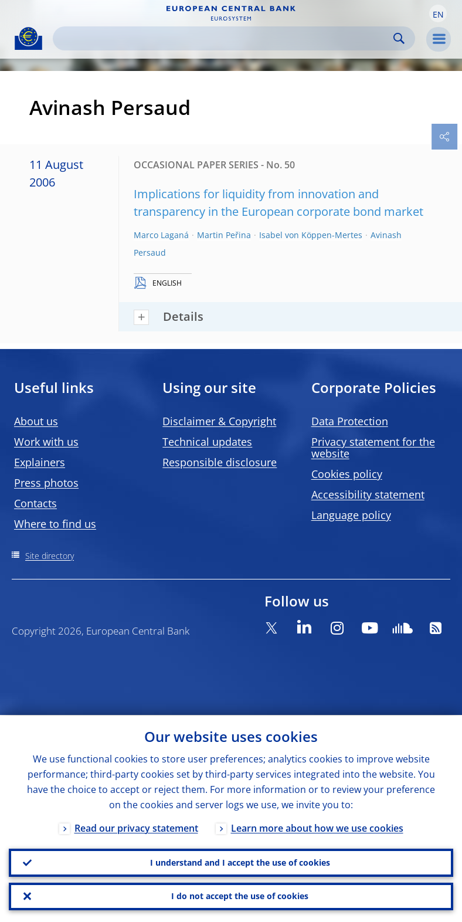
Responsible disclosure (219, 462)
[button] (438, 13)
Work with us (46, 442)
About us (36, 421)
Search (399, 38)
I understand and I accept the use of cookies (240, 861)
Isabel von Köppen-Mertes (310, 234)
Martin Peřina (224, 234)
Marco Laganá (161, 234)
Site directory (49, 555)
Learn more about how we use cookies (317, 827)
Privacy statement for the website (373, 447)
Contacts (35, 503)
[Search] (224, 38)
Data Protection (349, 421)
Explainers (39, 462)
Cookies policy (346, 474)
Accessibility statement (367, 494)
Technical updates (207, 442)
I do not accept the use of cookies (239, 895)
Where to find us (55, 524)
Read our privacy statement (136, 827)
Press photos (46, 483)
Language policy (351, 515)
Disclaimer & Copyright (219, 421)
